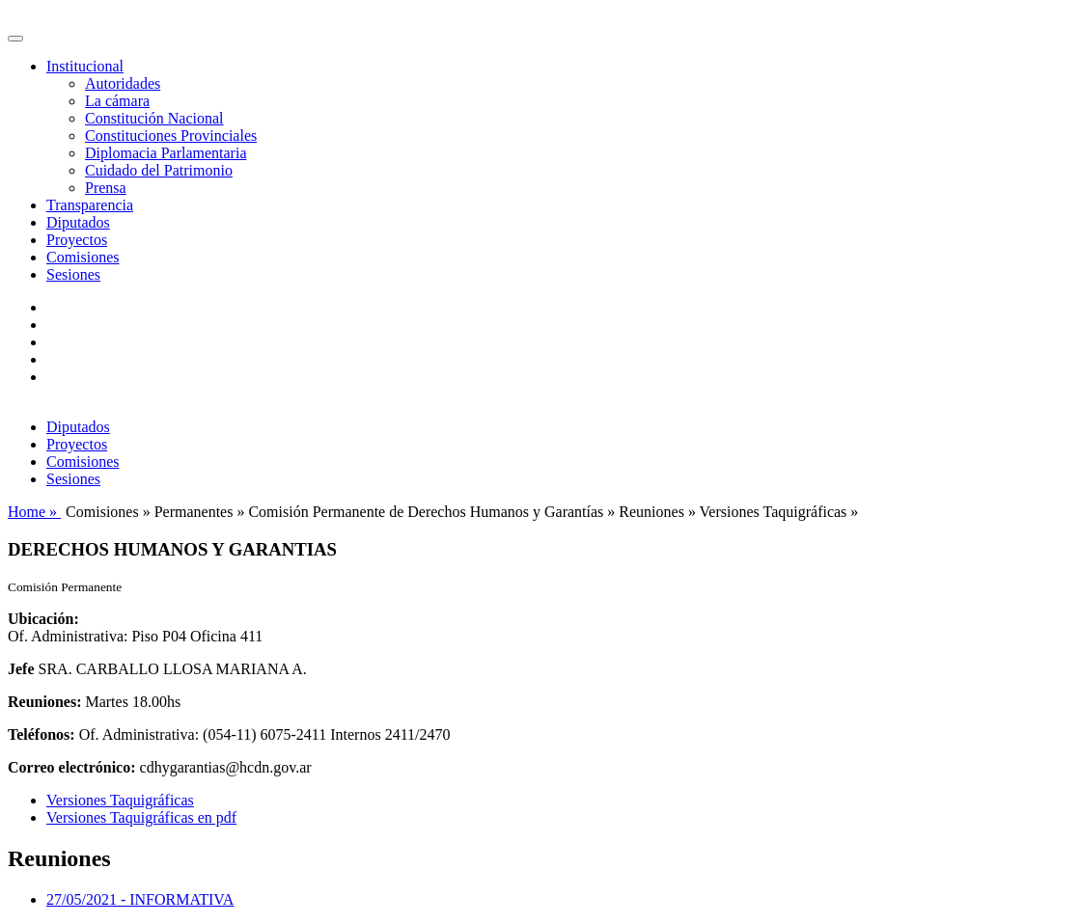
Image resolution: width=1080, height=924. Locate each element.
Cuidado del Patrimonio (159, 170)
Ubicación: (43, 619)
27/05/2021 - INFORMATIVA (140, 899)
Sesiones (73, 274)
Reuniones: (44, 701)
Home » (34, 511)
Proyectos (76, 239)
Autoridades (122, 83)
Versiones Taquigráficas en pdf (141, 817)
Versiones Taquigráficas (120, 800)
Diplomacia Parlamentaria (165, 153)
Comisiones (83, 257)
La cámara (117, 101)
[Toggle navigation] (15, 38)
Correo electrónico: (72, 767)
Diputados (78, 222)
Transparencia (89, 205)
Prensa (105, 187)
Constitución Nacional (154, 118)
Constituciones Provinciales (171, 135)
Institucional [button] (85, 66)
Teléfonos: (41, 734)
